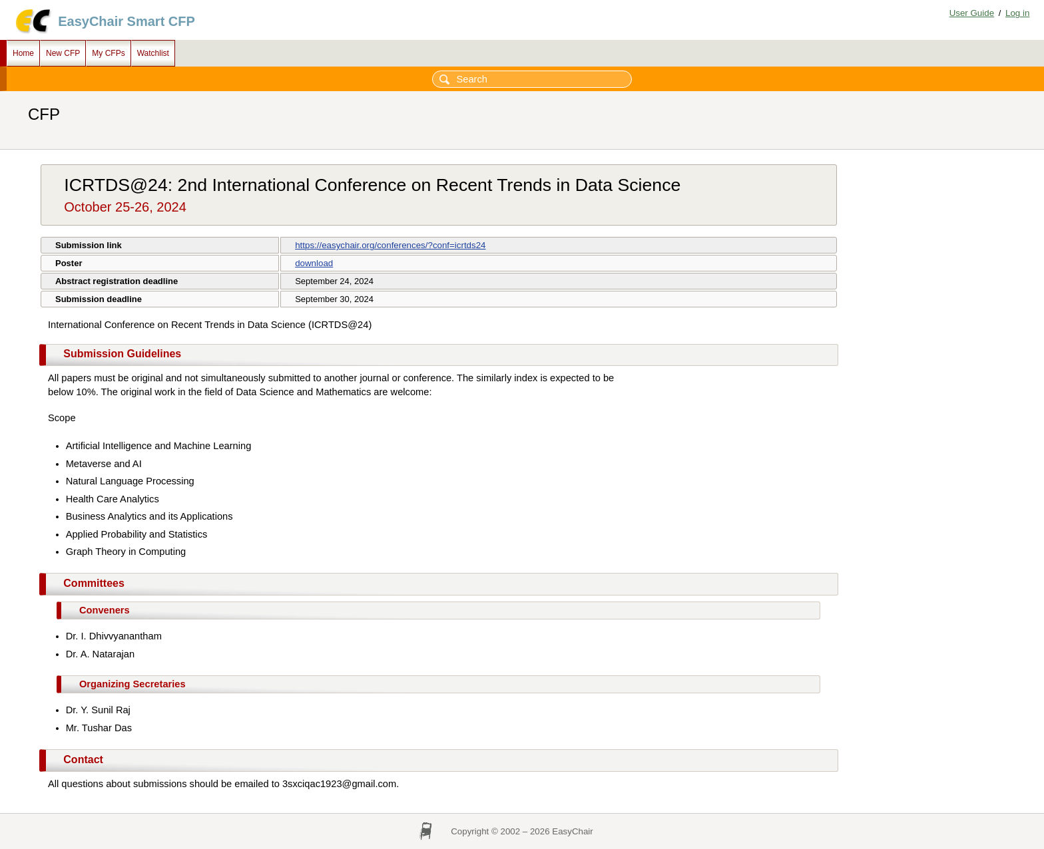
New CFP (63, 53)
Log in (1017, 13)
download (314, 263)
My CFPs (108, 53)
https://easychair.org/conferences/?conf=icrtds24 (390, 245)
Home (23, 53)
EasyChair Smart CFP (126, 21)
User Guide (971, 13)
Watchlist (153, 53)
